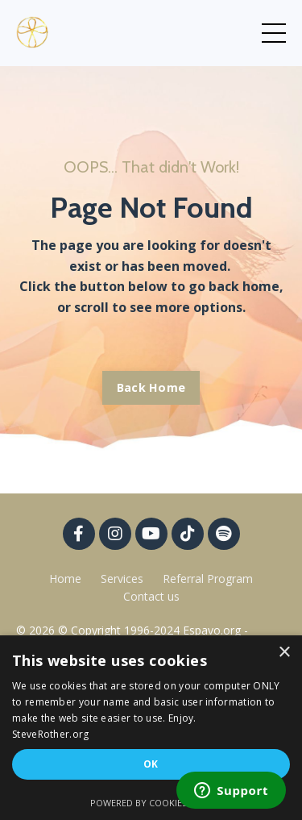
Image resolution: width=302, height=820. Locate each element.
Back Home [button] (151, 387)
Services (122, 578)
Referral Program (208, 578)
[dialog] (151, 727)
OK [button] (151, 764)
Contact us (151, 596)
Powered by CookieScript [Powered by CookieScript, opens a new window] (151, 803)
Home (65, 578)
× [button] (284, 653)
